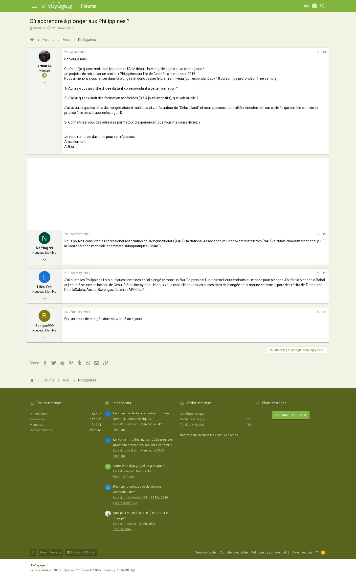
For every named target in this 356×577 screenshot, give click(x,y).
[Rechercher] (322, 6)
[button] (35, 6)
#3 (324, 273)
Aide (295, 552)
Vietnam (119, 429)
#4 (324, 312)
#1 (324, 52)
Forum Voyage (50, 552)
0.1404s (95, 570)
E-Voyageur (39, 565)
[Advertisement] (178, 192)
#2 (324, 234)
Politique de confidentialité (270, 552)
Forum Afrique (123, 476)
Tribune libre (122, 529)
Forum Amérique (125, 503)
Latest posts (121, 403)
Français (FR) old (81, 552)
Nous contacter (206, 552)
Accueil (307, 552)
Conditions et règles (234, 552)
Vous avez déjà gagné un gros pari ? (139, 466)
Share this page (291, 415)
